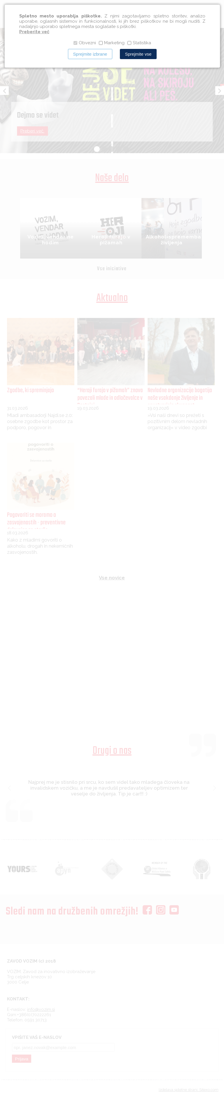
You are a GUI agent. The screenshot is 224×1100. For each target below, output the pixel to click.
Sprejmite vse (138, 54)
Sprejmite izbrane (90, 54)
